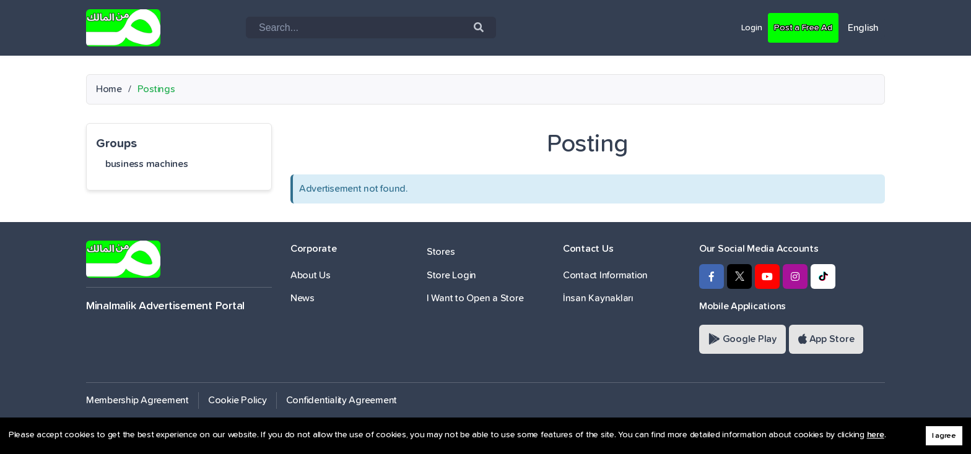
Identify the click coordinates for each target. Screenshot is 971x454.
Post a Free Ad (800, 27)
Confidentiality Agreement (342, 400)
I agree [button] (944, 436)
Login (744, 27)
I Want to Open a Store (475, 298)
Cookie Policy (237, 400)
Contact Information (605, 275)
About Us (310, 275)
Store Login (451, 275)
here (875, 434)
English (863, 28)
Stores (441, 252)
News (302, 298)
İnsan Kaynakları (598, 298)
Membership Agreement (137, 400)
